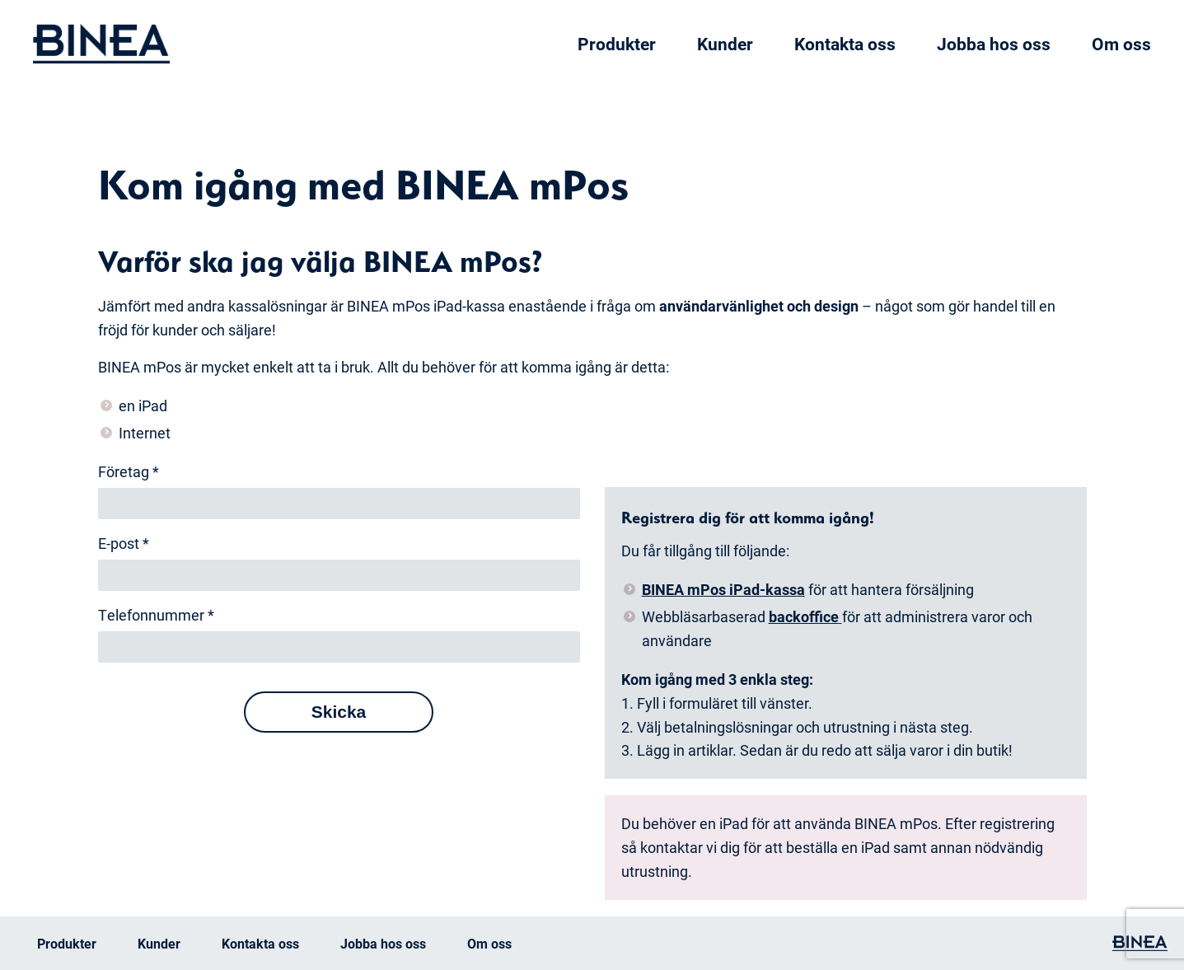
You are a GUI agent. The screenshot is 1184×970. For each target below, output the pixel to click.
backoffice (804, 616)
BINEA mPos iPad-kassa (723, 589)
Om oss (1121, 43)
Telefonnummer (156, 615)
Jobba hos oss (994, 43)
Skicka (339, 711)
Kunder (725, 43)
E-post (123, 543)
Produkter (617, 43)
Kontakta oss (845, 43)
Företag (128, 471)
